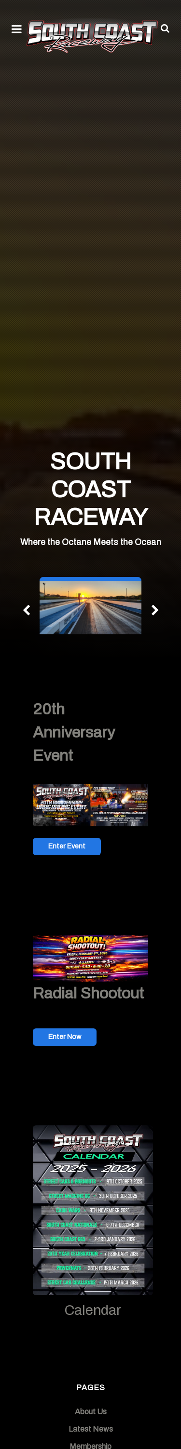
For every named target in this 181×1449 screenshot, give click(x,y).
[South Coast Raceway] (90, 34)
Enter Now (64, 1036)
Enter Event (66, 846)
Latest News (91, 1429)
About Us (91, 1412)
